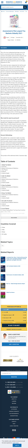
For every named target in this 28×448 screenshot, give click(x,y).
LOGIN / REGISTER (14, 425)
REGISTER (14, 377)
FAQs (14, 423)
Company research (14, 411)
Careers (14, 401)
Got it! (17, 445)
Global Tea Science (10, 292)
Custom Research (14, 413)
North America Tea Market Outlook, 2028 (15, 274)
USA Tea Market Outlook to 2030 (13, 266)
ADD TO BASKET (14, 325)
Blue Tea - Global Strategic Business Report (15, 283)
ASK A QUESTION (14, 344)
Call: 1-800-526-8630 (14, 341)
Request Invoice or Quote (14, 329)
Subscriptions (14, 415)
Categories (14, 409)
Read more (14, 217)
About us (14, 399)
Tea (2, 245)
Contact (14, 421)
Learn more (16, 443)
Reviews (14, 403)
